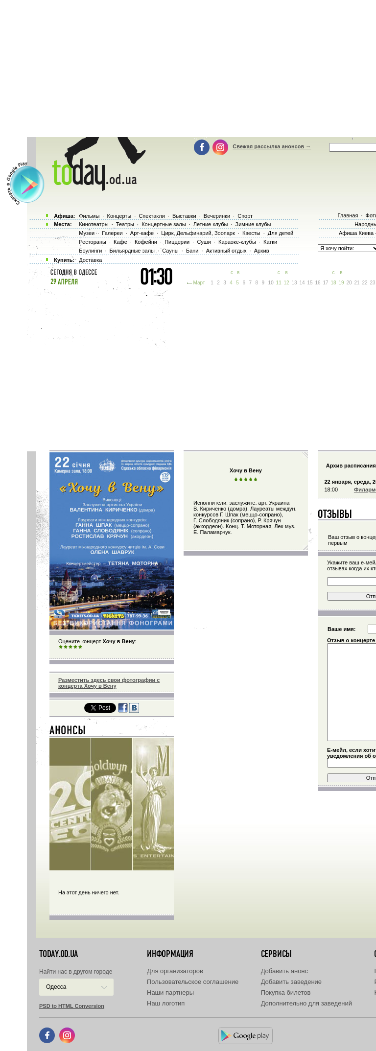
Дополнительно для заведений (306, 1003)
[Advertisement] (201, 367)
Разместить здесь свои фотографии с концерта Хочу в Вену (109, 683)
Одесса (56, 986)
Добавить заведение (291, 981)
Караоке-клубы (237, 242)
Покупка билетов (286, 992)
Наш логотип (166, 1003)
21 (356, 282)
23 (372, 282)
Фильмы (89, 216)
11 (279, 282)
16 (318, 282)
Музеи (86, 233)
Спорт (245, 216)
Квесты (251, 233)
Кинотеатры (93, 224)
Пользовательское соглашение (192, 981)
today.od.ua (58, 954)
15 (310, 282)
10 (271, 282)
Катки (270, 242)
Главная (347, 215)
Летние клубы (210, 224)
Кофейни (146, 242)
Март (199, 282)
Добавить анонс (284, 971)
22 (364, 282)
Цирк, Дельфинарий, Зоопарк (198, 233)
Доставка (90, 260)
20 (349, 282)
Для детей (280, 233)
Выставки (184, 216)
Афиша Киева (356, 233)
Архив (261, 251)
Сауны (170, 251)
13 (294, 282)
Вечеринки (217, 216)
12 (286, 282)
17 (325, 282)
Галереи (112, 233)
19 (341, 282)
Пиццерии (176, 242)
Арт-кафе (142, 233)
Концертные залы (163, 224)
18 (333, 282)
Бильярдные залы (132, 251)
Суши (204, 242)
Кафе (120, 242)
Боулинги (90, 251)
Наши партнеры (170, 992)
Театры (125, 224)
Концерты (119, 216)
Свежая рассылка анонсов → (272, 146)
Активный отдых (226, 251)
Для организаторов (175, 971)
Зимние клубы (253, 224)
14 (302, 282)
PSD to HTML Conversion (71, 1006)
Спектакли (152, 216)
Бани (192, 251)
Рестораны (92, 242)
